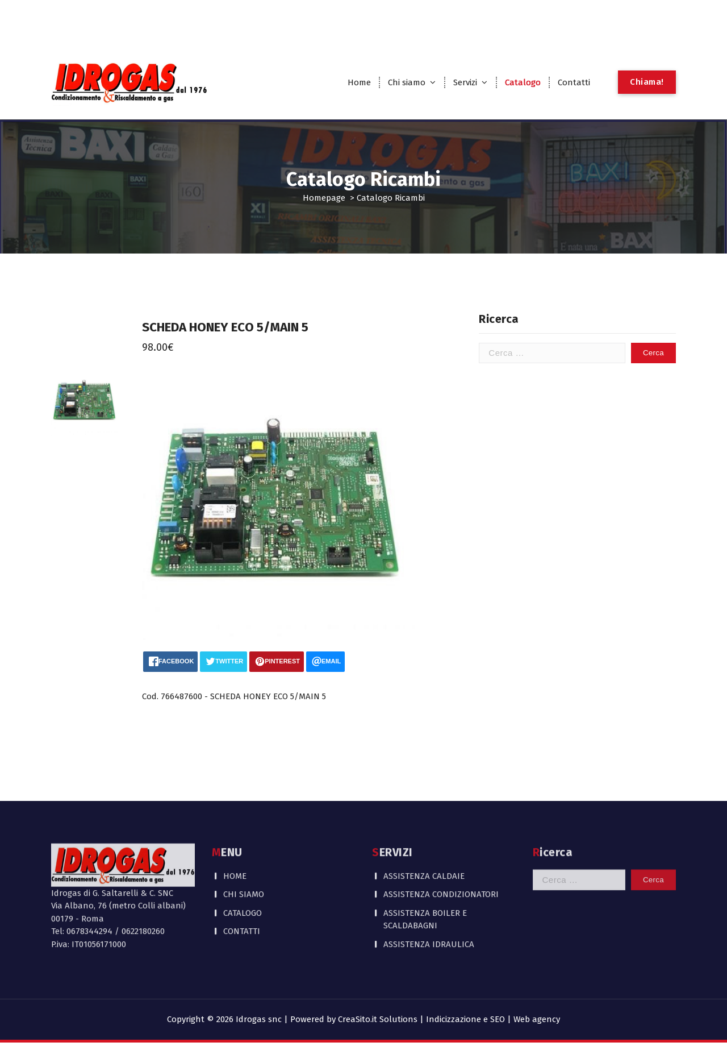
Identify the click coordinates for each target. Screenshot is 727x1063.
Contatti (574, 82)
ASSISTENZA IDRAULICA (428, 890)
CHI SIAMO (243, 840)
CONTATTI (241, 877)
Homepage (324, 198)
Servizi (465, 82)
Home (359, 82)
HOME (234, 822)
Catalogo (523, 82)
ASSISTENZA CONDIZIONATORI (441, 840)
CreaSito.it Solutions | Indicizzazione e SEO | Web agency (449, 1019)
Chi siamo (406, 82)
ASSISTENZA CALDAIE (424, 822)
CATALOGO (242, 859)
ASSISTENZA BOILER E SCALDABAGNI (425, 865)
